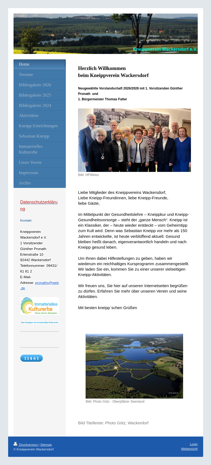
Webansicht (189, 448)
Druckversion (26, 444)
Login (194, 444)
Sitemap (46, 444)
